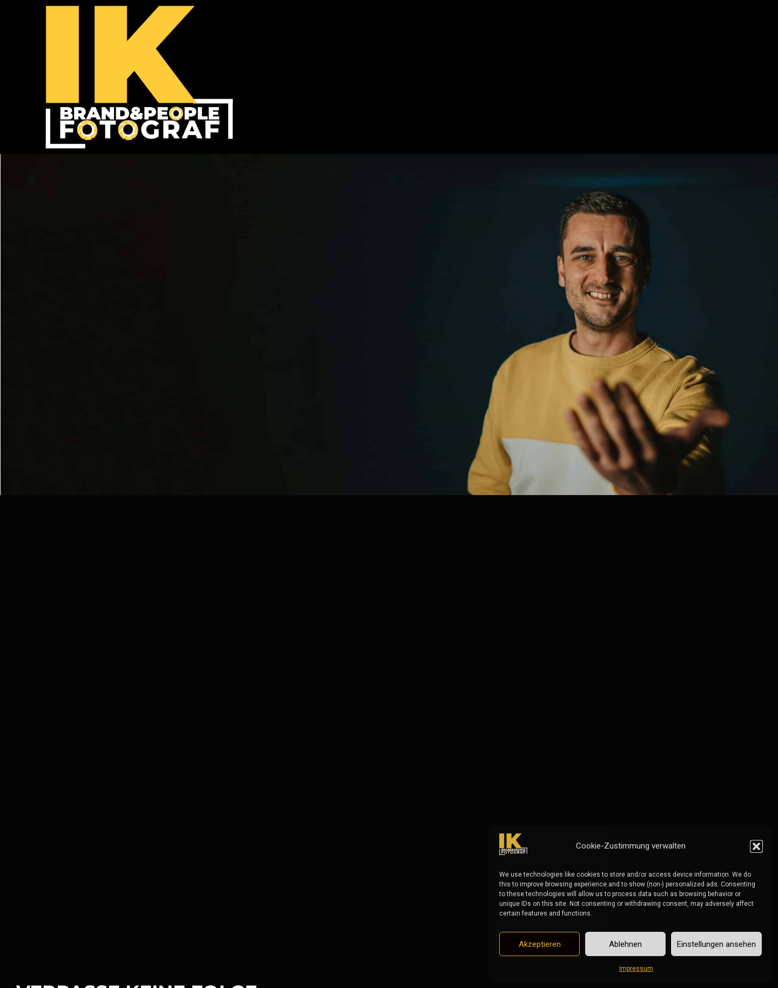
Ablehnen (625, 944)
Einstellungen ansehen (716, 944)
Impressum (636, 968)
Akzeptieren (540, 944)
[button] (756, 846)
